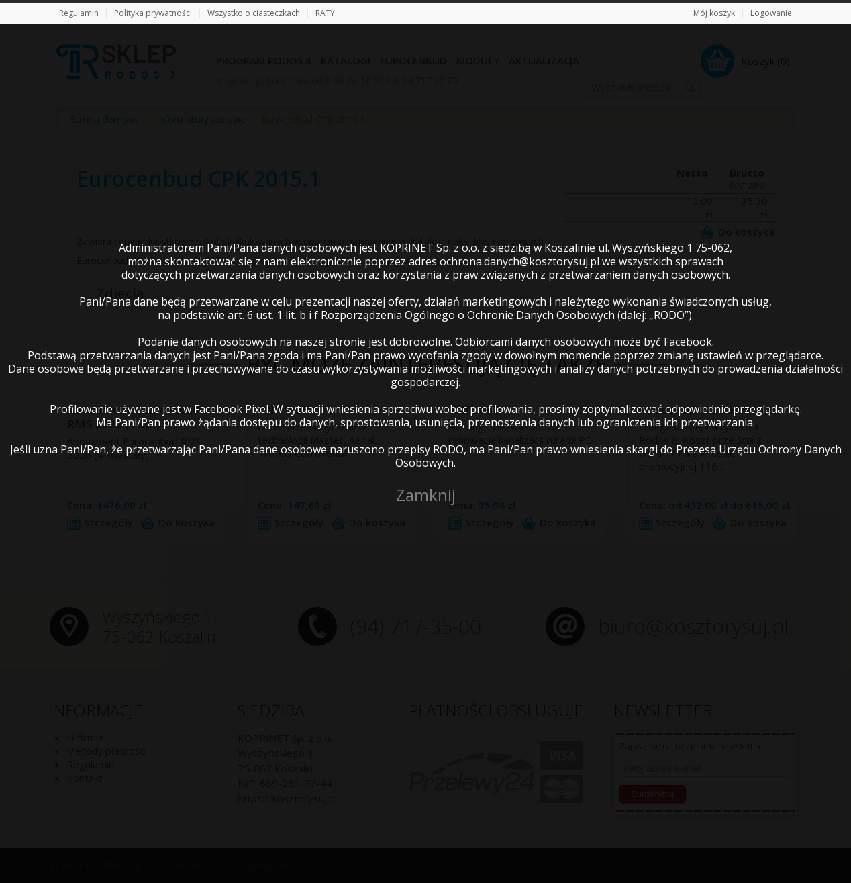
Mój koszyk (714, 13)
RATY (325, 13)
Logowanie (771, 13)
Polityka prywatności (153, 13)
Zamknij (426, 494)
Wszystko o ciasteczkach (253, 13)
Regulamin (79, 13)
